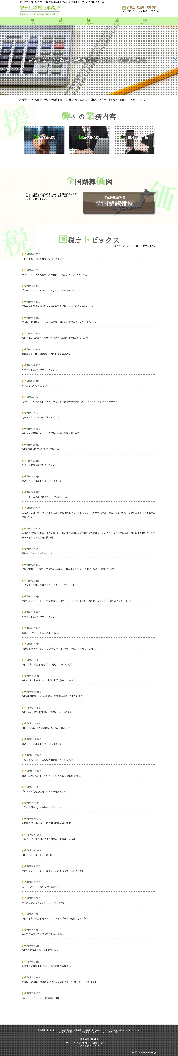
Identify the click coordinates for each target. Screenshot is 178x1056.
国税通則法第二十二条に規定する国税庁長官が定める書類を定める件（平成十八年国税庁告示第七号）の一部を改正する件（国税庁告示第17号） (88, 512)
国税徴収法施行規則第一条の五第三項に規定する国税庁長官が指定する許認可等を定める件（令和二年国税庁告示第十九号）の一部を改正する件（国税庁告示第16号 (88, 532)
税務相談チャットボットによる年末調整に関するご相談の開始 (88, 868)
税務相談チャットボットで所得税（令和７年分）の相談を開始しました (88, 646)
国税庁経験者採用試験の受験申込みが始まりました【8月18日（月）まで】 (88, 979)
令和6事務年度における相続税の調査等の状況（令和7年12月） (88, 694)
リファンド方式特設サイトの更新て (88, 367)
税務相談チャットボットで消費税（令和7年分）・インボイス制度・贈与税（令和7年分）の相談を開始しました (88, 598)
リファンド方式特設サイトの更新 (88, 462)
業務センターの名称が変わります (88, 551)
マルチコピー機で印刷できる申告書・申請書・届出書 (88, 836)
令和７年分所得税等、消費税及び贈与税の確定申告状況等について (88, 335)
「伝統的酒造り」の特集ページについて (88, 805)
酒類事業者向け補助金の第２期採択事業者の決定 (88, 351)
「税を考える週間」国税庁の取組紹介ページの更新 (88, 757)
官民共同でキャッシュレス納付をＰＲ (88, 630)
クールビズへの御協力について (88, 383)
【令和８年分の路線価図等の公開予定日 (88, 415)
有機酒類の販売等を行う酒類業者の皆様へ (88, 932)
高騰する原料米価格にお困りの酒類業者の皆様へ (88, 963)
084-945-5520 (139, 8)
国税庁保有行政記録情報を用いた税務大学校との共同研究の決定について (88, 304)
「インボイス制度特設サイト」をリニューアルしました (88, 582)
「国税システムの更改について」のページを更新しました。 (88, 288)
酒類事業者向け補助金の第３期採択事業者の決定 (88, 821)
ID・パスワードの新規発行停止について (88, 884)
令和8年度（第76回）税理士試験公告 (88, 447)
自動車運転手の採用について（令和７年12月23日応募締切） (88, 773)
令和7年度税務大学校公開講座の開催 (88, 948)
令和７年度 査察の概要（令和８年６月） (88, 256)
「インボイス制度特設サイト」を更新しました (88, 494)
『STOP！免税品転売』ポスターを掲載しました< (88, 789)
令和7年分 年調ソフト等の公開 (88, 852)
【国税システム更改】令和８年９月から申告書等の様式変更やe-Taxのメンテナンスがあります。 (88, 399)
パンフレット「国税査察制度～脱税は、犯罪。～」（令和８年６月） (88, 272)
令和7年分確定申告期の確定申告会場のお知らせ (88, 725)
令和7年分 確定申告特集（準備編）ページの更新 (88, 709)
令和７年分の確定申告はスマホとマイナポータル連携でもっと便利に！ (88, 916)
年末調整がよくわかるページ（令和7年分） (88, 900)
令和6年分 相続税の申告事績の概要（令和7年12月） (88, 678)
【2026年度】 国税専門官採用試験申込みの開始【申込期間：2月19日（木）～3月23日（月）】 (88, 567)
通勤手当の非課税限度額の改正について (88, 478)
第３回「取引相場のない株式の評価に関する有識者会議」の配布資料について (88, 319)
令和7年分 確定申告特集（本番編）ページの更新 (88, 662)
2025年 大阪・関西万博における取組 (88, 995)
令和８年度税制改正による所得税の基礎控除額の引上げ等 (88, 431)
